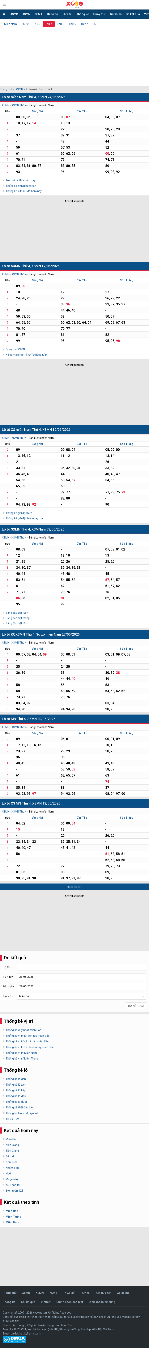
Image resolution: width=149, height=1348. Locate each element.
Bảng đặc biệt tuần (17, 612)
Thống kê (82, 14)
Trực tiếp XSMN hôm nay (20, 180)
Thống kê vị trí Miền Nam (21, 1053)
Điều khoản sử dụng (102, 1302)
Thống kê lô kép (16, 1090)
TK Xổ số (52, 14)
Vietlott (46, 1302)
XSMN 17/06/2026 (46, 266)
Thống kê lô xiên (16, 1084)
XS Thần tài (13, 1185)
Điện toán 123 (14, 1190)
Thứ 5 (60, 24)
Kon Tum (11, 1162)
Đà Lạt (10, 1156)
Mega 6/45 (12, 1179)
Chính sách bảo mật (69, 1302)
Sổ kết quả (133, 14)
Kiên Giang (12, 1145)
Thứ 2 (25, 24)
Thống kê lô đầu (16, 1096)
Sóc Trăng (126, 111)
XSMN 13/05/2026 (46, 803)
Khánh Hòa (12, 1168)
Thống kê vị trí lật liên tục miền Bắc (27, 1035)
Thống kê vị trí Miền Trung (22, 1058)
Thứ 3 (36, 24)
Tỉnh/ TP (8, 996)
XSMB (14, 14)
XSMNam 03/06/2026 (48, 529)
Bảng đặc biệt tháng (18, 618)
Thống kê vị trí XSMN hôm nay (24, 191)
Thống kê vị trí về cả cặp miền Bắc (27, 1041)
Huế (8, 1173)
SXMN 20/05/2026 (41, 719)
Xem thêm (74, 887)
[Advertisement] (74, 55)
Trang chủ (6, 89)
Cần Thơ (82, 111)
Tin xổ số (115, 14)
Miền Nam (10, 24)
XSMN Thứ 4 (19, 105)
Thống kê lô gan (16, 1079)
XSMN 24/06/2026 (51, 97)
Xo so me (123, 1293)
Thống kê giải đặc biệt (19, 513)
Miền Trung (13, 1216)
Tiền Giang (12, 1150)
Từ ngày (8, 976)
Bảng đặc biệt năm (17, 623)
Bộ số (6, 967)
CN (94, 24)
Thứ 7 (84, 24)
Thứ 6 (72, 24)
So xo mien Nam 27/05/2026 (58, 634)
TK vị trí (67, 14)
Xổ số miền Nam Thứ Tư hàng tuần (27, 354)
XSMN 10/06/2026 (56, 430)
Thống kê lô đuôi (16, 1101)
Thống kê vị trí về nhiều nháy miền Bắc (30, 1047)
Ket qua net (103, 1293)
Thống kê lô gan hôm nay (21, 185)
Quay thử (99, 14)
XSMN (26, 14)
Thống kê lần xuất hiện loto (23, 1113)
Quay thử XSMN (15, 349)
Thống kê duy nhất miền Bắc (23, 1030)
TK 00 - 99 (12, 1119)
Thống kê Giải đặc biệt (20, 1107)
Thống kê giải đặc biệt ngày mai (24, 518)
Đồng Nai (37, 111)
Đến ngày (8, 986)
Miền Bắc (11, 1139)
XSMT (38, 14)
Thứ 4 (48, 24)
